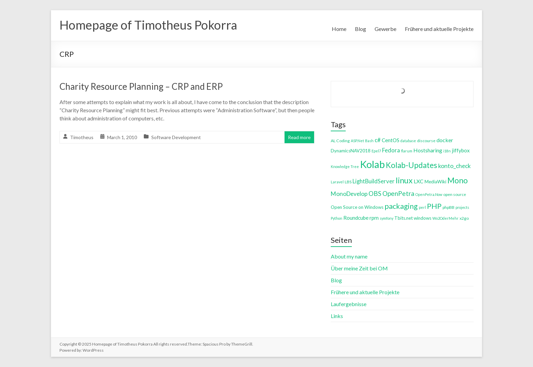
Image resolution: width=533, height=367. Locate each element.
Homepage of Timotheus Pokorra (148, 24)
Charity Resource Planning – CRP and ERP (141, 86)
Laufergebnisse (348, 304)
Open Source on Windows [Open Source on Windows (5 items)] (357, 207)
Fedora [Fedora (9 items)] (391, 150)
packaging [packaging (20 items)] (401, 206)
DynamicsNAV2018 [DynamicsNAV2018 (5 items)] (351, 150)
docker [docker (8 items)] (444, 140)
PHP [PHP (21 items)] (434, 206)
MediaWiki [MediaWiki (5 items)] (435, 181)
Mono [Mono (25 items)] (457, 180)
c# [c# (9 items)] (378, 140)
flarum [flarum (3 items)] (406, 151)
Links (337, 316)
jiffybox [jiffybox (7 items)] (461, 150)
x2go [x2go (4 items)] (464, 218)
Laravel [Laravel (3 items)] (337, 182)
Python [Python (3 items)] (336, 218)
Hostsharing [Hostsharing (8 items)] (427, 150)
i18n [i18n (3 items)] (447, 151)
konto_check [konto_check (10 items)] (454, 165)
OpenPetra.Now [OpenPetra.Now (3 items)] (428, 194)
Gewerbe (385, 29)
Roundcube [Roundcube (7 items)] (355, 218)
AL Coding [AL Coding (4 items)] (340, 140)
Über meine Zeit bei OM (359, 268)
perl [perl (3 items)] (422, 207)
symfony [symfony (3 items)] (386, 218)
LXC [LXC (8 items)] (419, 181)
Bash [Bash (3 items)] (369, 140)
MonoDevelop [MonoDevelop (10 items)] (349, 193)
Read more (299, 137)
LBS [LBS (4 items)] (348, 181)
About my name (349, 256)
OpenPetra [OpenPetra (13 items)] (398, 193)
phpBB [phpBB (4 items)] (448, 207)
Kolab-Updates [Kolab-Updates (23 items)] (411, 165)
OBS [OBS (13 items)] (374, 193)
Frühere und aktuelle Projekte (439, 29)
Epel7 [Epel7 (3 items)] (376, 151)
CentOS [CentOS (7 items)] (390, 140)
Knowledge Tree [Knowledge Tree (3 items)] (345, 166)
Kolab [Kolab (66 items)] (372, 164)
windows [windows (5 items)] (422, 218)
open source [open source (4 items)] (454, 194)
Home (339, 29)
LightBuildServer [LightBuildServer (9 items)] (374, 181)
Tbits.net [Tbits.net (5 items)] (403, 218)
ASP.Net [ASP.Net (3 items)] (357, 140)
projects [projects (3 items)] (462, 207)
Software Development (176, 137)
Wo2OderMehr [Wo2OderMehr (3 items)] (445, 218)
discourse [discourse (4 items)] (426, 140)
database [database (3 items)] (408, 140)
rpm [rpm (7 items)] (374, 218)
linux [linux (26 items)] (404, 180)
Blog (360, 29)
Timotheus (81, 137)
